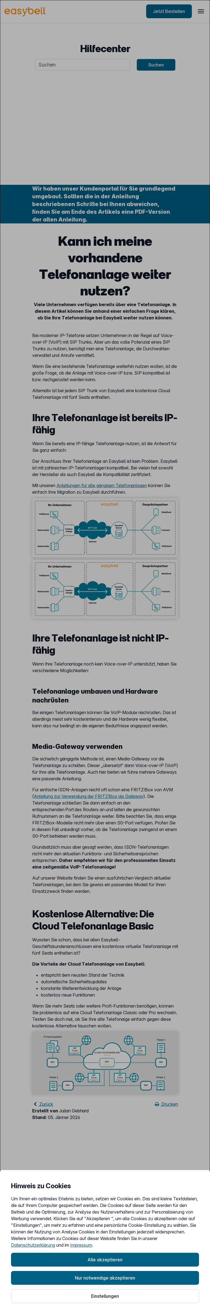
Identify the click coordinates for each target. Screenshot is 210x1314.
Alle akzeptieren (105, 1259)
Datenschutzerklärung (33, 1245)
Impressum (81, 1245)
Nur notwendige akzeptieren (105, 1278)
